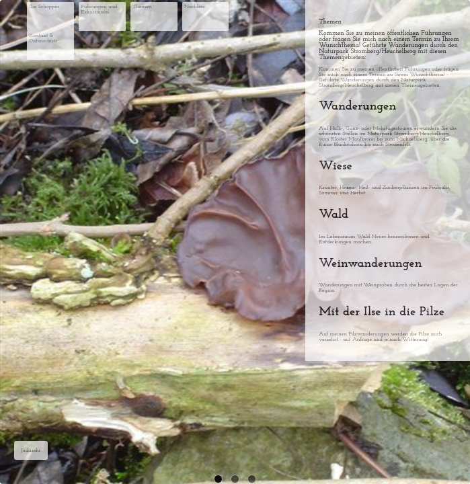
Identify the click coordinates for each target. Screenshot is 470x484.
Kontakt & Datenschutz (43, 38)
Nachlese (194, 6)
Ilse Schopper (44, 6)
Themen (141, 6)
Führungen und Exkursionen (99, 9)
